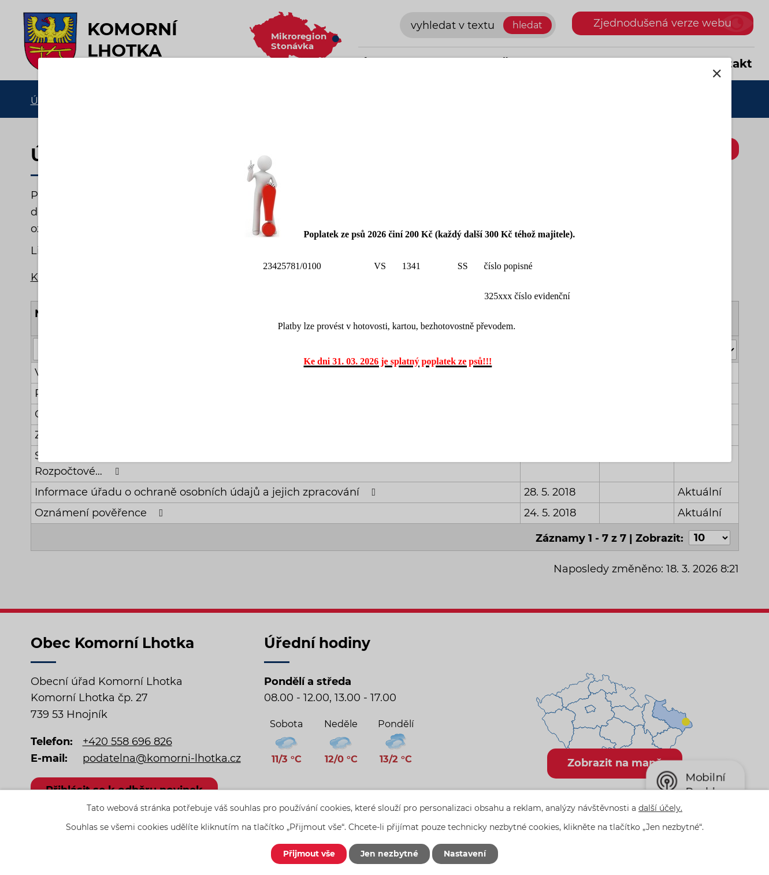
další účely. (660, 807)
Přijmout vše (308, 853)
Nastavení (467, 853)
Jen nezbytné (390, 853)
